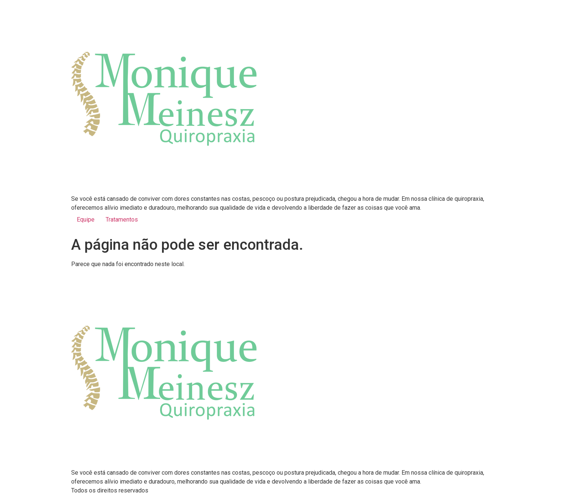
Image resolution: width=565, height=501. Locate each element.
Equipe (86, 219)
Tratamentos (122, 219)
